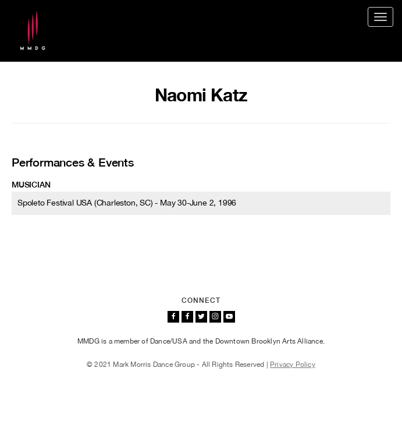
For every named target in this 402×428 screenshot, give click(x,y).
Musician (31, 184)
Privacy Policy (292, 364)
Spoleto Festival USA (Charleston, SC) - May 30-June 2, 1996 (126, 202)
